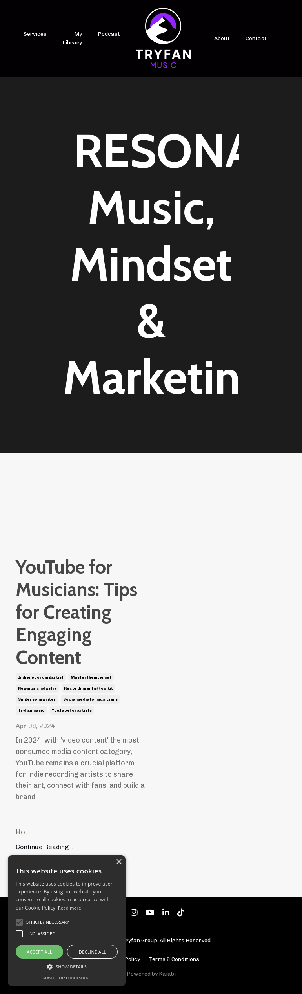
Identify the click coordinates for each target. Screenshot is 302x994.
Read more (69, 908)
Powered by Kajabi (151, 973)
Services (35, 34)
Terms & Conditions (174, 959)
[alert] (67, 920)
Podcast (109, 34)
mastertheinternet (91, 677)
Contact (256, 38)
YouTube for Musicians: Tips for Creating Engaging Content (76, 612)
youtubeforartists (72, 710)
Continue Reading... (44, 847)
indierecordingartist (41, 677)
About (222, 38)
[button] (67, 966)
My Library (72, 38)
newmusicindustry (37, 688)
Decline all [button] (92, 952)
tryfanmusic (31, 710)
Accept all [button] (39, 952)
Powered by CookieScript (66, 978)
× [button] (119, 862)
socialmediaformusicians (90, 699)
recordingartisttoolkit (88, 688)
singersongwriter (37, 699)
